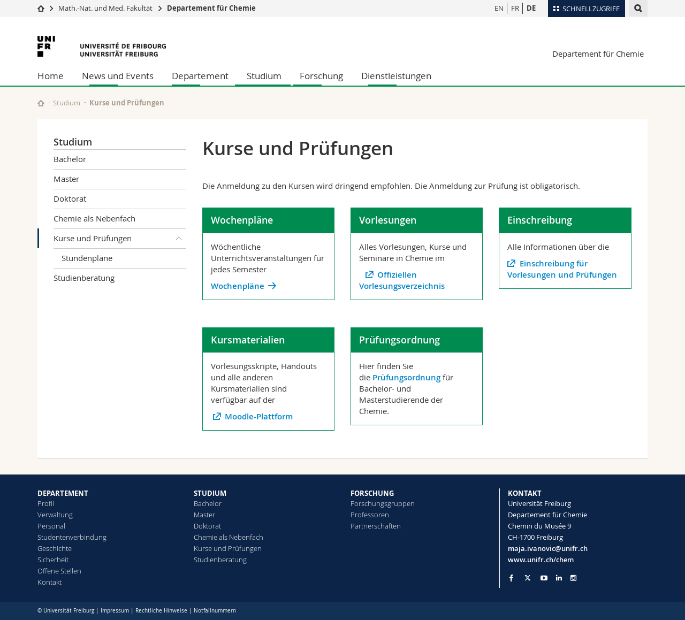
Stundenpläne (87, 257)
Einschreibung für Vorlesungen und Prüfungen (562, 269)
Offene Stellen (59, 571)
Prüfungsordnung (406, 377)
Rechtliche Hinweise (161, 610)
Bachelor (70, 159)
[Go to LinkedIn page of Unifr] (559, 578)
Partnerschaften (376, 526)
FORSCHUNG (372, 493)
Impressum (115, 610)
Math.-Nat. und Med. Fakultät (105, 8)
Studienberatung (84, 277)
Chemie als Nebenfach (94, 218)
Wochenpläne (237, 286)
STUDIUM (210, 493)
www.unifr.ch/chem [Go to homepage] (541, 559)
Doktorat (70, 198)
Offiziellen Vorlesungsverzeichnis (402, 280)
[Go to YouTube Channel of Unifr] (544, 578)
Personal (51, 526)
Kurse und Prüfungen (120, 238)
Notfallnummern (215, 610)
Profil (45, 503)
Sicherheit (52, 559)
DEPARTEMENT (62, 493)
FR (515, 8)
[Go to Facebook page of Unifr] (511, 578)
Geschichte (54, 548)
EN (499, 8)
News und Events (118, 76)
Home (50, 76)
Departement (200, 76)
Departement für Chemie (211, 8)
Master (66, 178)
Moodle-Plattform (260, 416)
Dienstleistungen (396, 76)
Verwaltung (55, 514)
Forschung (321, 76)
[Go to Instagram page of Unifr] (573, 578)
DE (531, 8)
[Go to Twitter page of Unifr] (527, 578)
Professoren (370, 514)
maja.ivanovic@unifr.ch (548, 548)
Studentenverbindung (71, 537)
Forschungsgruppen (383, 503)
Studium (264, 76)
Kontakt (49, 582)
